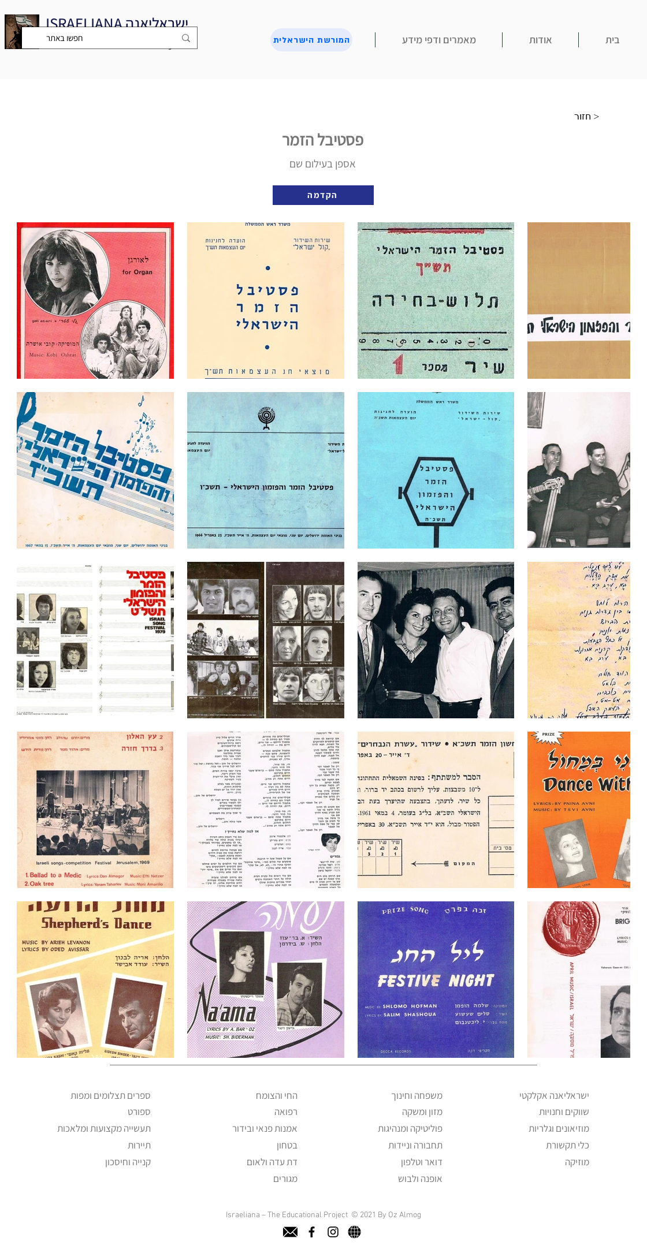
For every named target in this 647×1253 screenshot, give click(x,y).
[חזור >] (589, 116)
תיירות (139, 1145)
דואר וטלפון (422, 1161)
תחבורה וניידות (415, 1145)
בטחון (287, 1145)
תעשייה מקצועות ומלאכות (104, 1128)
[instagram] (333, 1232)
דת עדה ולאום (272, 1161)
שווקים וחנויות (564, 1111)
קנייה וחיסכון (128, 1161)
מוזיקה (577, 1161)
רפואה (286, 1111)
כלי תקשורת (567, 1145)
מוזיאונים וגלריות (559, 1128)
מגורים (285, 1178)
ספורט (139, 1111)
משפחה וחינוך (417, 1095)
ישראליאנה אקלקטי (554, 1095)
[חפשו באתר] (110, 38)
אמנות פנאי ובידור (265, 1128)
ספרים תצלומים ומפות (110, 1095)
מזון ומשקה (422, 1111)
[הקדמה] (323, 195)
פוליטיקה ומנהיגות (410, 1128)
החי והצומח (277, 1095)
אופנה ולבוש (420, 1178)
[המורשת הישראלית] (311, 39)
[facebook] (311, 1232)
